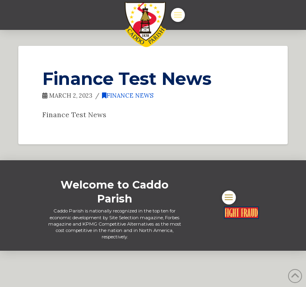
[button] (178, 15)
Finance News (127, 95)
